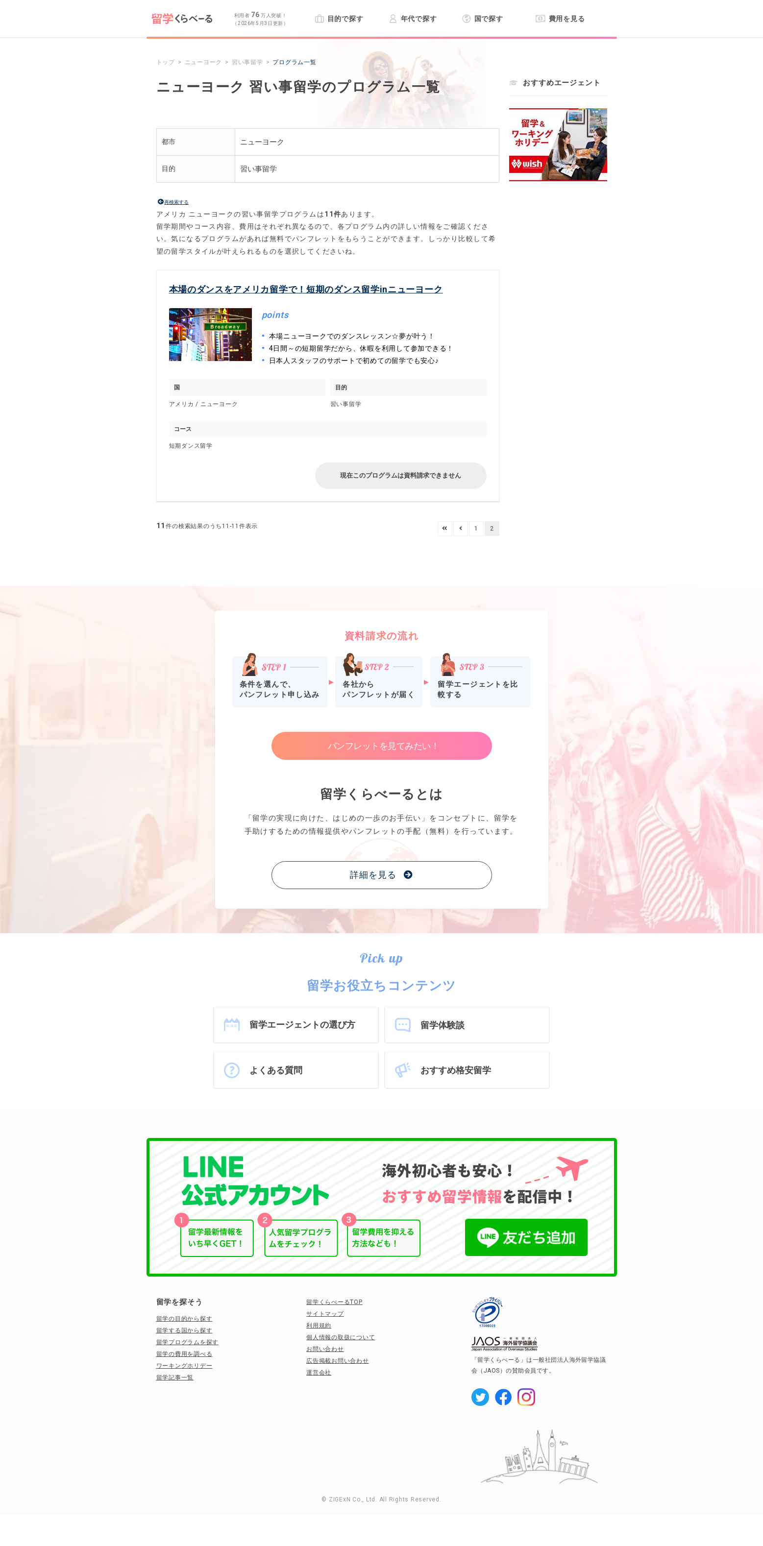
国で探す (483, 18)
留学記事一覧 (175, 1377)
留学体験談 (442, 1025)
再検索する (176, 202)
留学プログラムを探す (187, 1342)
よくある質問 (275, 1070)
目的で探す (339, 18)
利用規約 (318, 1325)
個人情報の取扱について (340, 1337)
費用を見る (560, 18)
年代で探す (413, 18)
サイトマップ (325, 1313)
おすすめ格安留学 (455, 1070)
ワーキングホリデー (184, 1365)
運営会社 (318, 1372)
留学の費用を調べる (184, 1354)
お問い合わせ (325, 1349)
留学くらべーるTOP (334, 1302)
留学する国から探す (184, 1330)
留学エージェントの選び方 (302, 1024)
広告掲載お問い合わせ (337, 1360)
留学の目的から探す (184, 1318)
